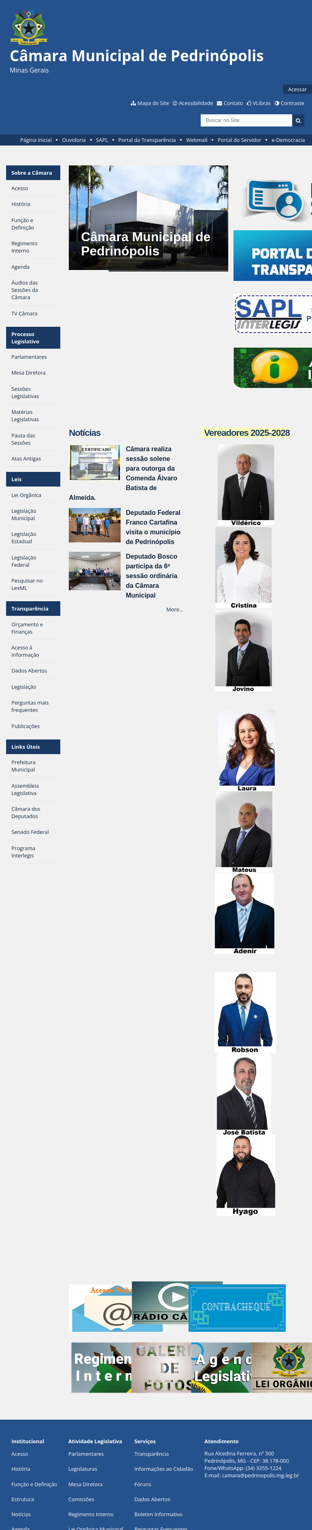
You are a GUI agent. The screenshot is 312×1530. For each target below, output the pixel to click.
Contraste (292, 103)
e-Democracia (288, 140)
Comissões (81, 1499)
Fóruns (142, 1484)
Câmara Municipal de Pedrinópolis (145, 243)
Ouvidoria (74, 140)
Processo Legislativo (25, 337)
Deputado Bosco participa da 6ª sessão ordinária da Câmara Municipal (151, 576)
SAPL (102, 140)
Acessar (297, 89)
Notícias (21, 1514)
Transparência (30, 608)
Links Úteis (25, 746)
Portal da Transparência (147, 140)
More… (174, 609)
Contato (233, 103)
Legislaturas (82, 1468)
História (20, 1468)
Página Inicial (36, 140)
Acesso (19, 1453)
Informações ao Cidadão (163, 1468)
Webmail (196, 140)
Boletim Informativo (158, 1514)
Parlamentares (86, 1453)
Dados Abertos (152, 1499)
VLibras (262, 103)
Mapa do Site (153, 103)
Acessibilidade (196, 103)
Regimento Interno (91, 1514)
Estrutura (22, 1499)
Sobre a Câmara (31, 172)
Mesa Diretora (85, 1484)
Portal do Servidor (239, 140)
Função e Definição (34, 1484)
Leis (16, 479)
